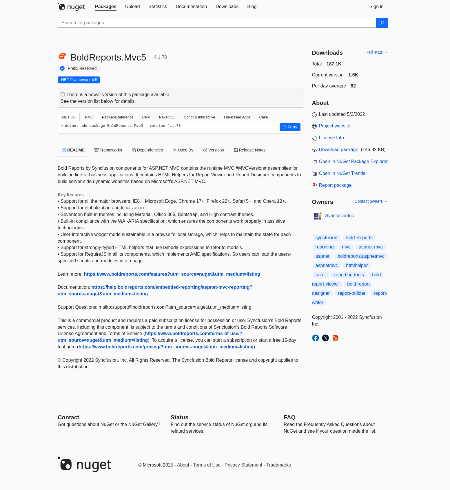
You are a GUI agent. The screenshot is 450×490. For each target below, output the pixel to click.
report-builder (351, 293)
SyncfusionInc (339, 215)
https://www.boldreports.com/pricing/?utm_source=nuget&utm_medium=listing (166, 346)
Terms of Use (207, 464)
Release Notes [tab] (250, 150)
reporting (325, 246)
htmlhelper (357, 265)
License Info (331, 137)
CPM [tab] (146, 117)
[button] (290, 127)
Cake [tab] (263, 117)
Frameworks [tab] (108, 150)
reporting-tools (349, 274)
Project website (335, 125)
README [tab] (73, 150)
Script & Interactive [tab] (199, 117)
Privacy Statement (243, 464)
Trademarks (278, 464)
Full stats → (377, 52)
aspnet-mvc (371, 246)
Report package (335, 185)
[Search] (382, 23)
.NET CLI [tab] (68, 117)
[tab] (106, 6)
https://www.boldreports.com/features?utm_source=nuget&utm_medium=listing (172, 274)
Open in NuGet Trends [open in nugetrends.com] (342, 173)
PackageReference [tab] (118, 117)
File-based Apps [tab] (237, 117)
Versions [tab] (213, 150)
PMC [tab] (89, 117)
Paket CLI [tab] (167, 117)
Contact (68, 417)
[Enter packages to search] (217, 23)
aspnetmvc (327, 265)
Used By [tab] (183, 150)
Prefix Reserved (82, 68)
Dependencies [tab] (147, 150)
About (183, 464)
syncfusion (327, 237)
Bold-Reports (359, 237)
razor (321, 274)
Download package (338, 149)
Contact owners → (371, 201)
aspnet (322, 256)
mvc (346, 246)
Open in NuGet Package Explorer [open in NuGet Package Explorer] (353, 161)
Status (179, 417)
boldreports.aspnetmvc (361, 256)
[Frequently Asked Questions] (290, 417)
